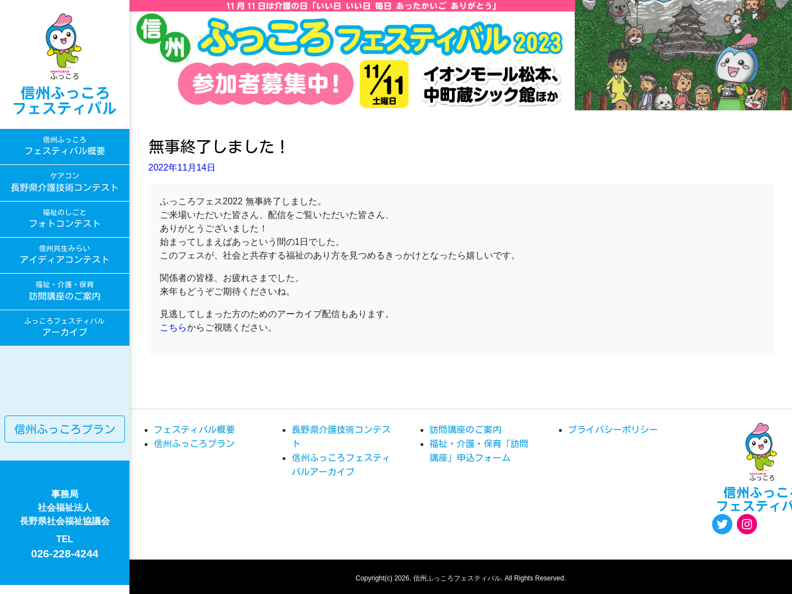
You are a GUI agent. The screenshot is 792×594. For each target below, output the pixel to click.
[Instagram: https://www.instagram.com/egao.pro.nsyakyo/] (747, 524)
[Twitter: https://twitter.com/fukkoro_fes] (722, 524)
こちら (173, 327)
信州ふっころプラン (64, 429)
